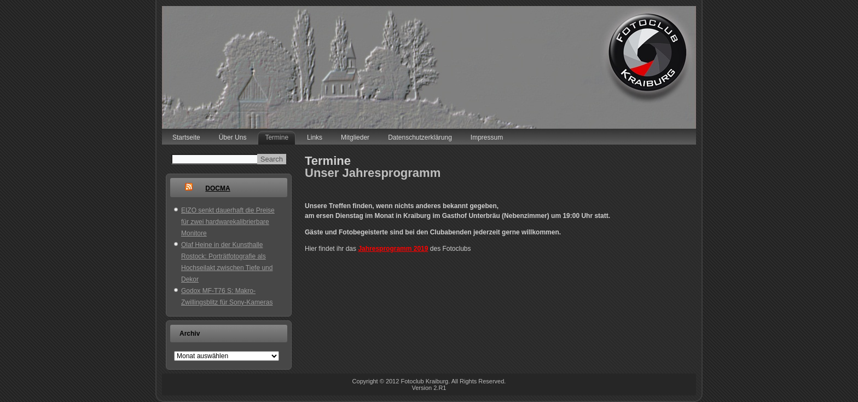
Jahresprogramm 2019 (393, 248)
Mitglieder (355, 137)
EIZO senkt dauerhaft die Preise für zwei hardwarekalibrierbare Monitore (228, 221)
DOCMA (217, 188)
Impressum (487, 137)
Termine (276, 137)
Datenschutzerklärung (420, 137)
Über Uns (233, 137)
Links (314, 137)
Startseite (186, 137)
